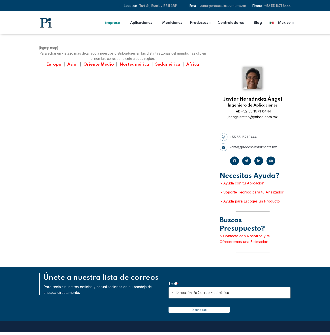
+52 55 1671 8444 (277, 6)
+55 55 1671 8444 (238, 137)
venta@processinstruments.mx (223, 6)
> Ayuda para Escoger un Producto (250, 201)
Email (174, 283)
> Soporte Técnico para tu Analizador (252, 192)
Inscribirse (199, 310)
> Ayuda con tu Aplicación (242, 183)
